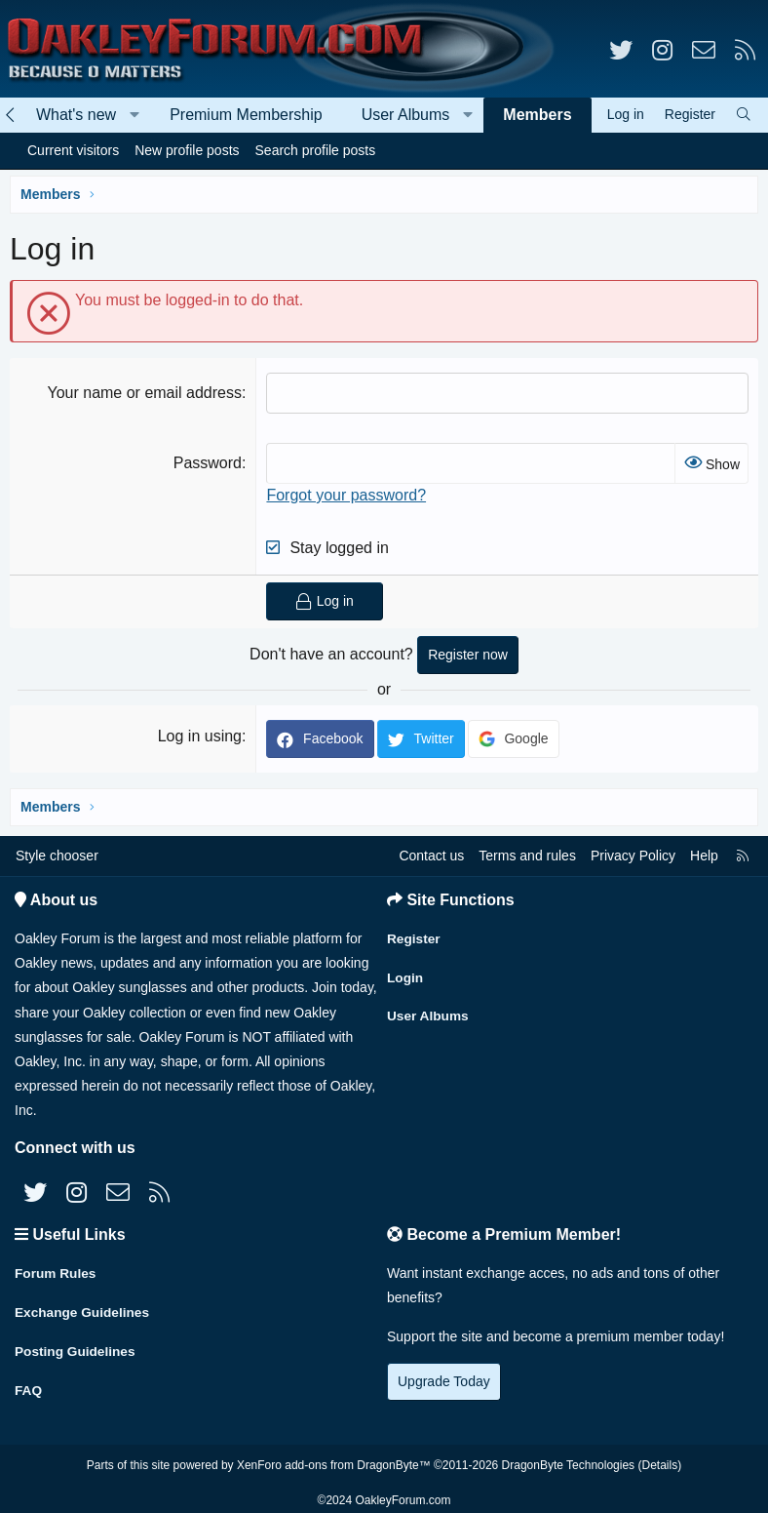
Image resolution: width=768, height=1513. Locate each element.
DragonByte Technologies (568, 1457)
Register (414, 936)
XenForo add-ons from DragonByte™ (334, 1457)
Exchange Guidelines (84, 1309)
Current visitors (73, 150)
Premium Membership (246, 114)
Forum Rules (56, 1271)
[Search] (743, 115)
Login (405, 974)
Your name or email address (144, 392)
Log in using (200, 736)
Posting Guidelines (76, 1347)
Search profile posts (315, 150)
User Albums (406, 114)
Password (207, 463)
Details (659, 1457)
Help (704, 855)
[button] (135, 115)
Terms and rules (527, 855)
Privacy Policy (633, 855)
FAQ (29, 1385)
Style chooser (57, 855)
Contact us (431, 855)
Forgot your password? (346, 495)
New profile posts (186, 150)
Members (537, 114)
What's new (76, 114)
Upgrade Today (444, 1381)
